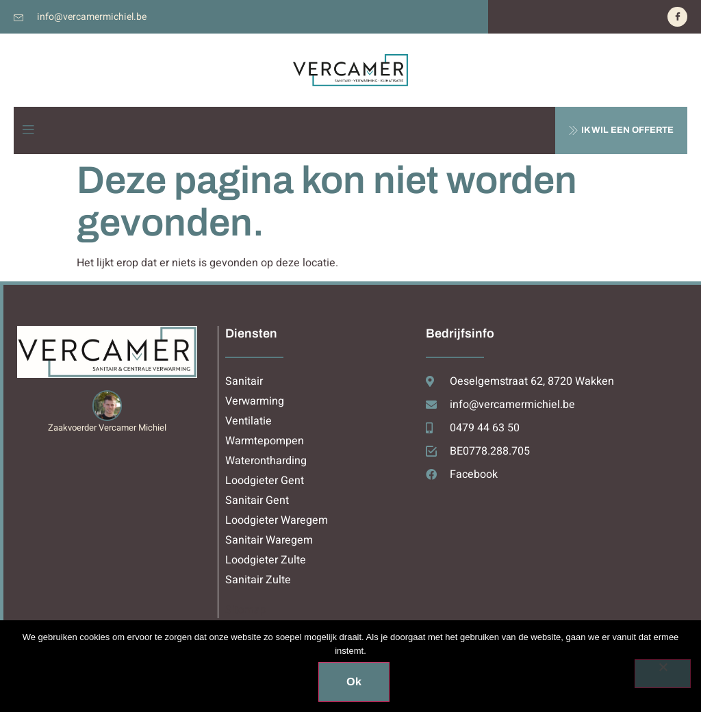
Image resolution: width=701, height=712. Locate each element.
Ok (353, 681)
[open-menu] (28, 130)
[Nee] (663, 673)
